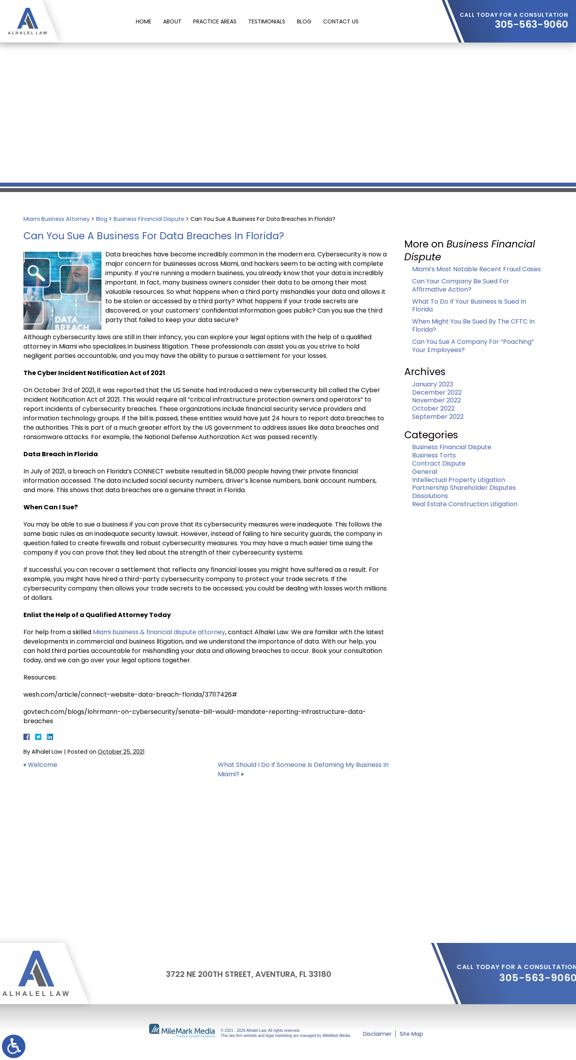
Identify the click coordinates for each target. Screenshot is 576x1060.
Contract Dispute (439, 463)
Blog (304, 21)
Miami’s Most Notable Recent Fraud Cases (476, 269)
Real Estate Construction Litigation (464, 504)
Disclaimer (377, 1034)
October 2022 (433, 408)
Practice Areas (214, 21)
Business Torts (434, 455)
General (424, 471)
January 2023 (432, 384)
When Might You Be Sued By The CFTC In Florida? (473, 325)
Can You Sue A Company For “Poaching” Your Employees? (473, 345)
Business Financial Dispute (149, 219)
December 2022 (437, 392)
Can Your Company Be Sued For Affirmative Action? (460, 285)
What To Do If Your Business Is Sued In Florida (469, 305)
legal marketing (279, 1035)
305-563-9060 (531, 24)
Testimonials (266, 21)
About (172, 21)
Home (143, 21)
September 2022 (438, 416)
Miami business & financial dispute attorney (159, 632)
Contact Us (341, 21)
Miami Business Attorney (56, 219)
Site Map (411, 1034)
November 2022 (436, 400)
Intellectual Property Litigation (458, 479)
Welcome (42, 764)
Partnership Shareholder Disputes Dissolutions (464, 491)
